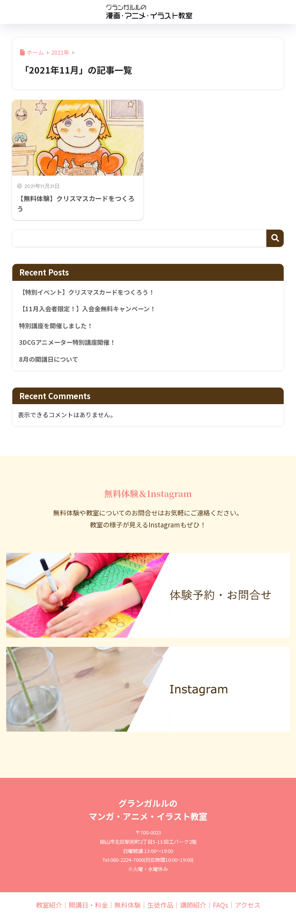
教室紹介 (49, 907)
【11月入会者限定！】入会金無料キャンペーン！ (91, 309)
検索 (275, 238)
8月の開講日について (50, 361)
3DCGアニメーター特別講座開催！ (70, 344)
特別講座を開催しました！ (58, 326)
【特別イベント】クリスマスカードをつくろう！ (91, 292)
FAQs (220, 907)
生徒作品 (160, 907)
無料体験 (127, 907)
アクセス (248, 907)
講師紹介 (193, 907)
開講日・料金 (88, 907)
